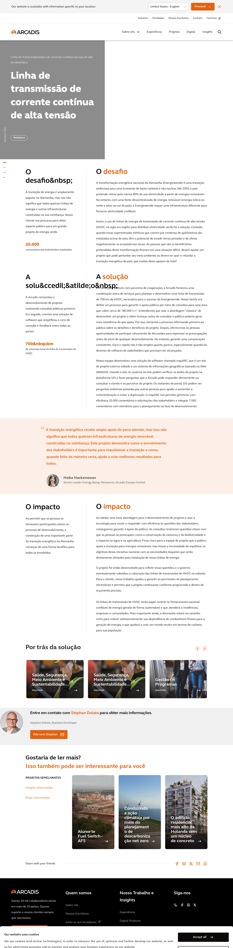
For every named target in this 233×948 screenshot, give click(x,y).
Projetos (174, 32)
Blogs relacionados (38, 797)
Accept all (200, 917)
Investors (143, 18)
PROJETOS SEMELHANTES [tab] (43, 778)
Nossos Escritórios (179, 18)
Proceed (200, 6)
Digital (191, 32)
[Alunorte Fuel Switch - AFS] (93, 812)
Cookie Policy (97, 938)
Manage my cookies (199, 930)
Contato (197, 18)
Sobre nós (128, 32)
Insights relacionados (39, 787)
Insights (207, 32)
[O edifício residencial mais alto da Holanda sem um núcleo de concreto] (186, 812)
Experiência (154, 32)
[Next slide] (204, 648)
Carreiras (212, 18)
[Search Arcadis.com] (219, 32)
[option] (116, 98)
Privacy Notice (70, 938)
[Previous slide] (197, 648)
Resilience (19, 138)
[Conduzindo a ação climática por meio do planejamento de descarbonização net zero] (140, 812)
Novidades (158, 18)
